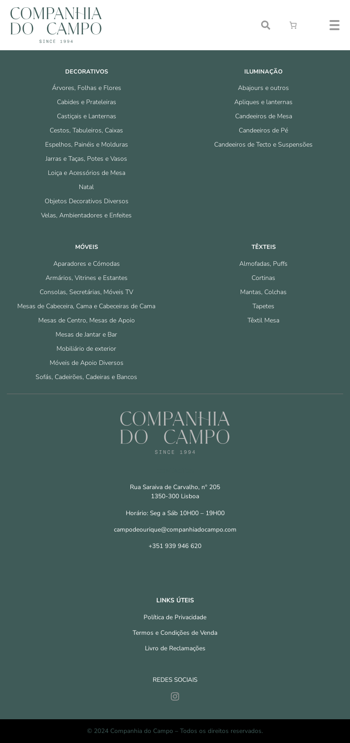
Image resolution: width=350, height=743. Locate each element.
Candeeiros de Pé (263, 130)
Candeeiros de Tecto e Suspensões (263, 144)
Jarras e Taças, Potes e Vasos (86, 158)
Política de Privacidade (175, 617)
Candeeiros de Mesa (263, 116)
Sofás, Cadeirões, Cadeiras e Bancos (86, 377)
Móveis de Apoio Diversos (87, 362)
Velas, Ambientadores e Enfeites (86, 215)
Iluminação (263, 72)
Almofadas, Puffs (263, 263)
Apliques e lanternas (263, 102)
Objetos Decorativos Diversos (87, 201)
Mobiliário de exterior (86, 348)
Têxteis (264, 247)
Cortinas (263, 278)
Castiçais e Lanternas (86, 116)
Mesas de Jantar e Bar (86, 334)
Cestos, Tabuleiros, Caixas (86, 130)
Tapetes (263, 306)
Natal (86, 187)
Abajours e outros (263, 88)
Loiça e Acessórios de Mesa (86, 173)
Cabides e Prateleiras (86, 102)
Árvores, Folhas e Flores (86, 88)
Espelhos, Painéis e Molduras (86, 144)
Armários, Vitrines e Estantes (87, 278)
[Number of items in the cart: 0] (293, 25)
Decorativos (86, 72)
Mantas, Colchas (263, 292)
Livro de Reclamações (175, 648)
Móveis (86, 247)
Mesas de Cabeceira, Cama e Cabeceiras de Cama (86, 306)
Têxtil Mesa (263, 320)
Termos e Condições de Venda (175, 632)
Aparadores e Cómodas (86, 263)
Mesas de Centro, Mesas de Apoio (86, 320)
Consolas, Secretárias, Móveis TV (86, 292)
